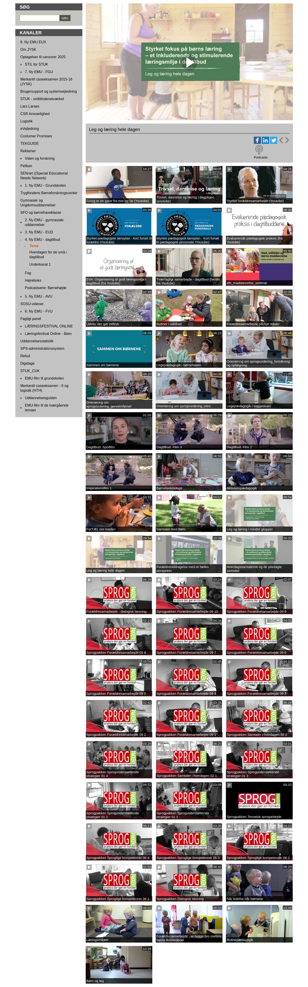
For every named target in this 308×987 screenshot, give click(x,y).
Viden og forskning (40, 158)
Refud (25, 356)
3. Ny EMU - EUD (39, 232)
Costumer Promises (36, 136)
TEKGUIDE (29, 143)
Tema (34, 246)
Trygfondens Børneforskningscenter (49, 193)
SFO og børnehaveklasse (40, 212)
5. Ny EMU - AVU (38, 296)
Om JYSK (28, 49)
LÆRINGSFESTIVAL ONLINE (49, 326)
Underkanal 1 (40, 264)
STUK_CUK (30, 371)
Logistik (26, 121)
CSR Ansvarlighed (35, 114)
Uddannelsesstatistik (37, 341)
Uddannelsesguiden (41, 398)
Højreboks (33, 280)
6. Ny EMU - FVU (39, 311)
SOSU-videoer (32, 304)
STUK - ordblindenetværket (42, 99)
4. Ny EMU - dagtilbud (42, 240)
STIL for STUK (36, 64)
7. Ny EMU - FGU (39, 72)
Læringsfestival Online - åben (48, 334)
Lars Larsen (30, 106)
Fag (28, 273)
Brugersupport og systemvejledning (48, 91)
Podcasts (261, 157)
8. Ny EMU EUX (33, 42)
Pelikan (26, 166)
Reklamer (28, 151)
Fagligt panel (30, 319)
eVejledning (29, 129)
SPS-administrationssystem (42, 348)
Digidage (27, 363)
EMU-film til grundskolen (44, 378)
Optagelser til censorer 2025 (43, 57)
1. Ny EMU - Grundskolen (45, 185)
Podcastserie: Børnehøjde (46, 288)
